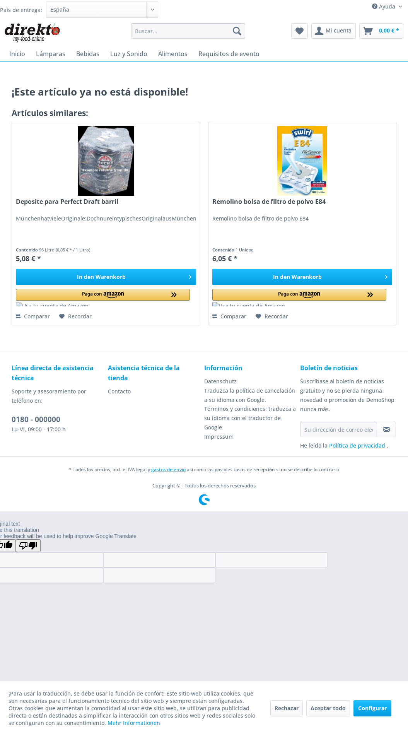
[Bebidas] (88, 53)
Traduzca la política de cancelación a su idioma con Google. (249, 395)
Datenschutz (220, 381)
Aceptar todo (328, 708)
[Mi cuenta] (333, 31)
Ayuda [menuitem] (384, 6)
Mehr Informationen (134, 722)
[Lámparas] (51, 53)
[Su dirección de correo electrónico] (338, 429)
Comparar (33, 316)
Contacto (119, 391)
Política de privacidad (358, 445)
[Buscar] (237, 31)
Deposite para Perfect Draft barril (67, 202)
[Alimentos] (173, 53)
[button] (103, 297)
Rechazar (287, 708)
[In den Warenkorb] (106, 277)
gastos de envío (168, 469)
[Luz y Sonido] (129, 53)
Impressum (219, 436)
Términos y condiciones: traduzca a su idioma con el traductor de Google (250, 418)
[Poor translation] (28, 545)
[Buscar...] (188, 31)
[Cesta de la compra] (381, 31)
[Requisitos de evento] (229, 53)
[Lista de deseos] (299, 31)
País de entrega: (21, 10)
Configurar (372, 708)
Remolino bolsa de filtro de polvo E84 (269, 202)
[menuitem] (188, 31)
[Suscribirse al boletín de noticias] (386, 429)
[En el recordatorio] (75, 316)
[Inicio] (17, 53)
